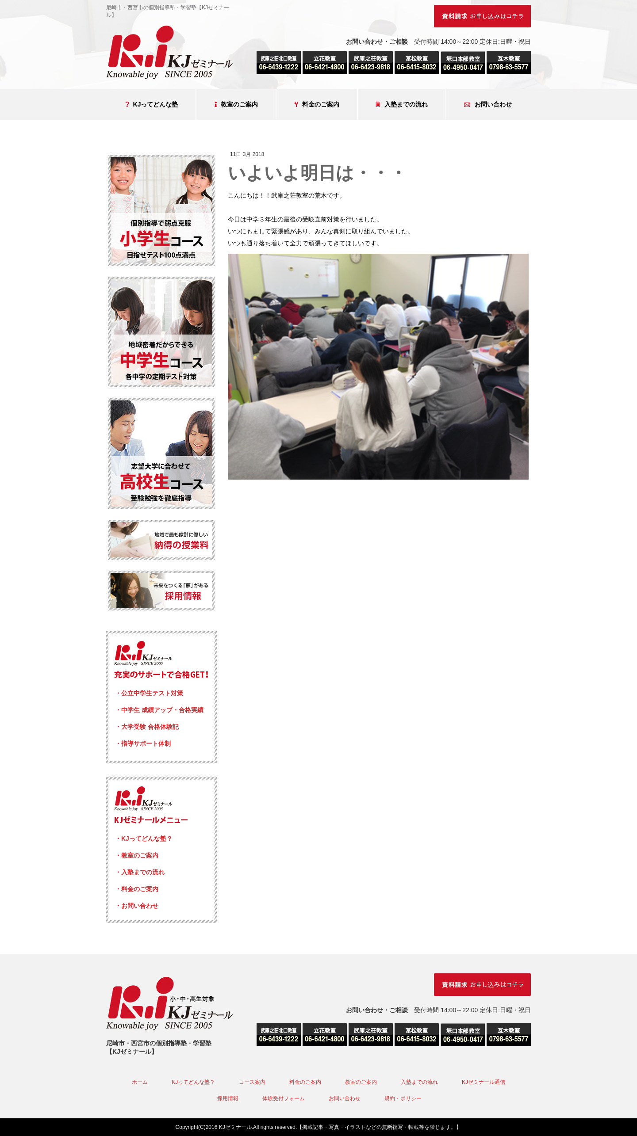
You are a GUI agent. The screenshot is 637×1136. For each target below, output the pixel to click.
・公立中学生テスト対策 (149, 693)
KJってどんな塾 (151, 104)
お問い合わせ (488, 104)
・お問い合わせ (136, 905)
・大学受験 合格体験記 (147, 726)
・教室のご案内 (136, 855)
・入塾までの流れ (140, 872)
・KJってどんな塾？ (144, 838)
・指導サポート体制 (143, 743)
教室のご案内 (236, 104)
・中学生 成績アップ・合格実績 (159, 709)
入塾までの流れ (402, 104)
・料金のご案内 (136, 888)
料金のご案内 (316, 104)
